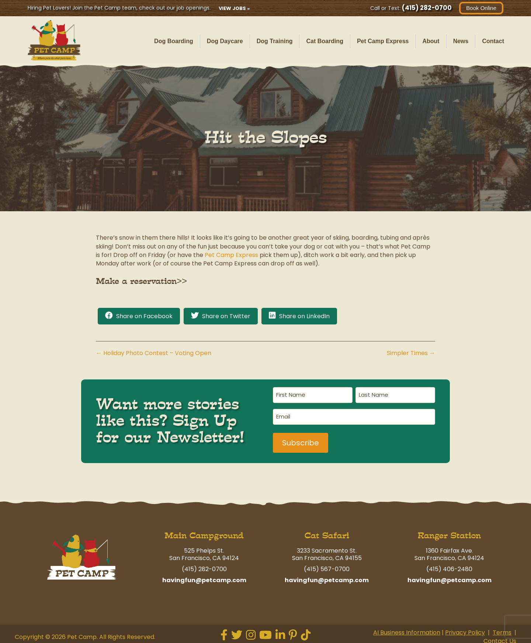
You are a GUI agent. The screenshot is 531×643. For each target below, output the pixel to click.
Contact (493, 41)
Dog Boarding (173, 41)
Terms (502, 630)
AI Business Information (406, 630)
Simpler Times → (411, 353)
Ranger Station (449, 533)
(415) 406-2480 (449, 566)
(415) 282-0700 (427, 7)
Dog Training (275, 41)
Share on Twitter (226, 316)
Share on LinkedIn (304, 316)
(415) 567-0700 (327, 566)
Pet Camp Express (383, 41)
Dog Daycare (225, 41)
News (461, 41)
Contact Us (499, 639)
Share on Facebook (144, 316)
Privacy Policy (465, 630)
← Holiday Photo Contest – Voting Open (153, 353)
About (430, 41)
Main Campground (204, 533)
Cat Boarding (324, 41)
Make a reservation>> (141, 281)
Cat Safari (327, 533)
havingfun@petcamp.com (204, 577)
